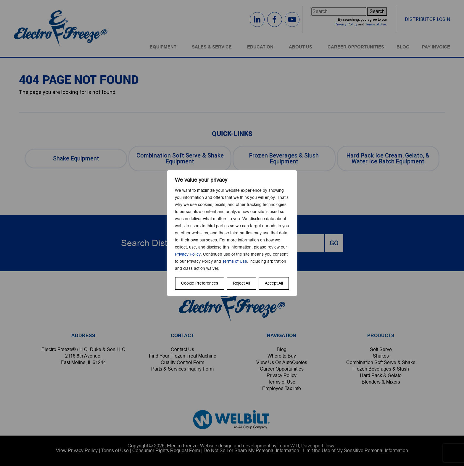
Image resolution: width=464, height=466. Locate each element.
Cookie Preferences (199, 283)
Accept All (274, 283)
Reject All (241, 283)
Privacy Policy (187, 254)
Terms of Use (234, 261)
